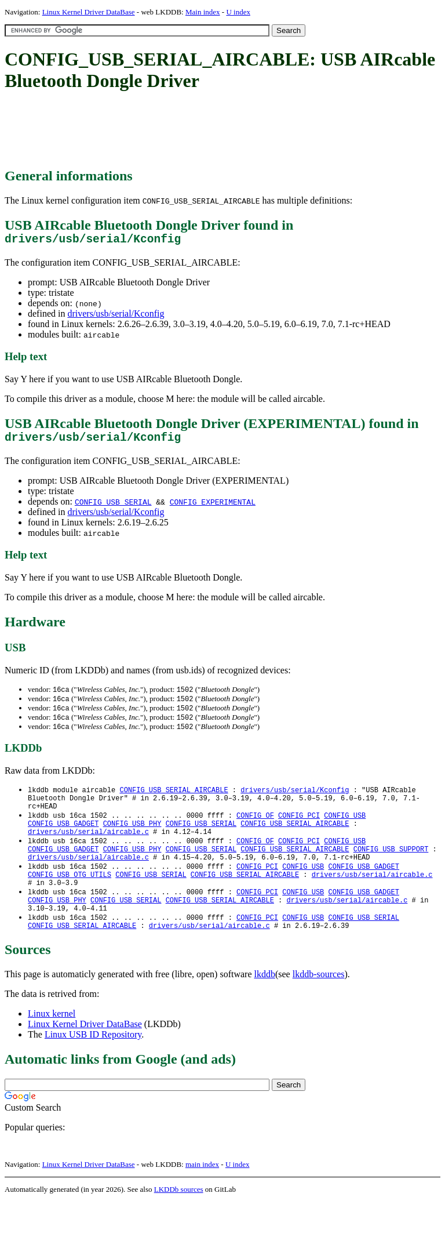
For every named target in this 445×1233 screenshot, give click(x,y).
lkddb (264, 1005)
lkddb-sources (319, 1005)
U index (238, 12)
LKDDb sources (178, 1220)
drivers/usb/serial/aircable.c (88, 848)
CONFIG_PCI (299, 828)
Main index (202, 12)
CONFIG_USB (345, 828)
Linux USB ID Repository (93, 1066)
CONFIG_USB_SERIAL (113, 507)
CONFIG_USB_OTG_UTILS (69, 897)
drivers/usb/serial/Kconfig (115, 316)
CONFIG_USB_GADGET (63, 838)
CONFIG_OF (255, 828)
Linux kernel (51, 1045)
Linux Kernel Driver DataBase (88, 12)
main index (202, 1195)
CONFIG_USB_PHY (132, 838)
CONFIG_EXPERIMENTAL (213, 507)
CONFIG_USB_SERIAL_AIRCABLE (173, 799)
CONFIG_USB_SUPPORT (391, 868)
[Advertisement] (215, 130)
